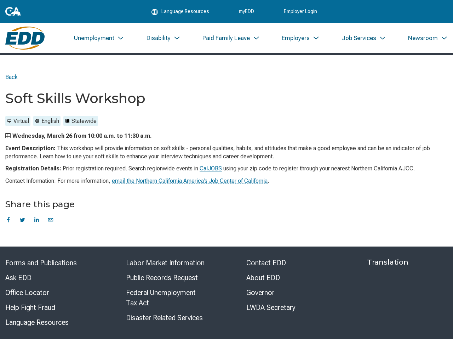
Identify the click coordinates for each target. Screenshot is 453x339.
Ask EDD (18, 277)
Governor (260, 292)
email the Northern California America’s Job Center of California (190, 180)
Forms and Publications (41, 263)
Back (11, 77)
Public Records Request (162, 277)
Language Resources (37, 322)
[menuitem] (99, 38)
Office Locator (27, 292)
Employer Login (300, 11)
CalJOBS (211, 168)
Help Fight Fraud (30, 307)
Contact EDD (266, 263)
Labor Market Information (165, 263)
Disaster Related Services (164, 317)
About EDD (263, 277)
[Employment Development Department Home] (25, 38)
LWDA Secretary (271, 307)
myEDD (246, 11)
